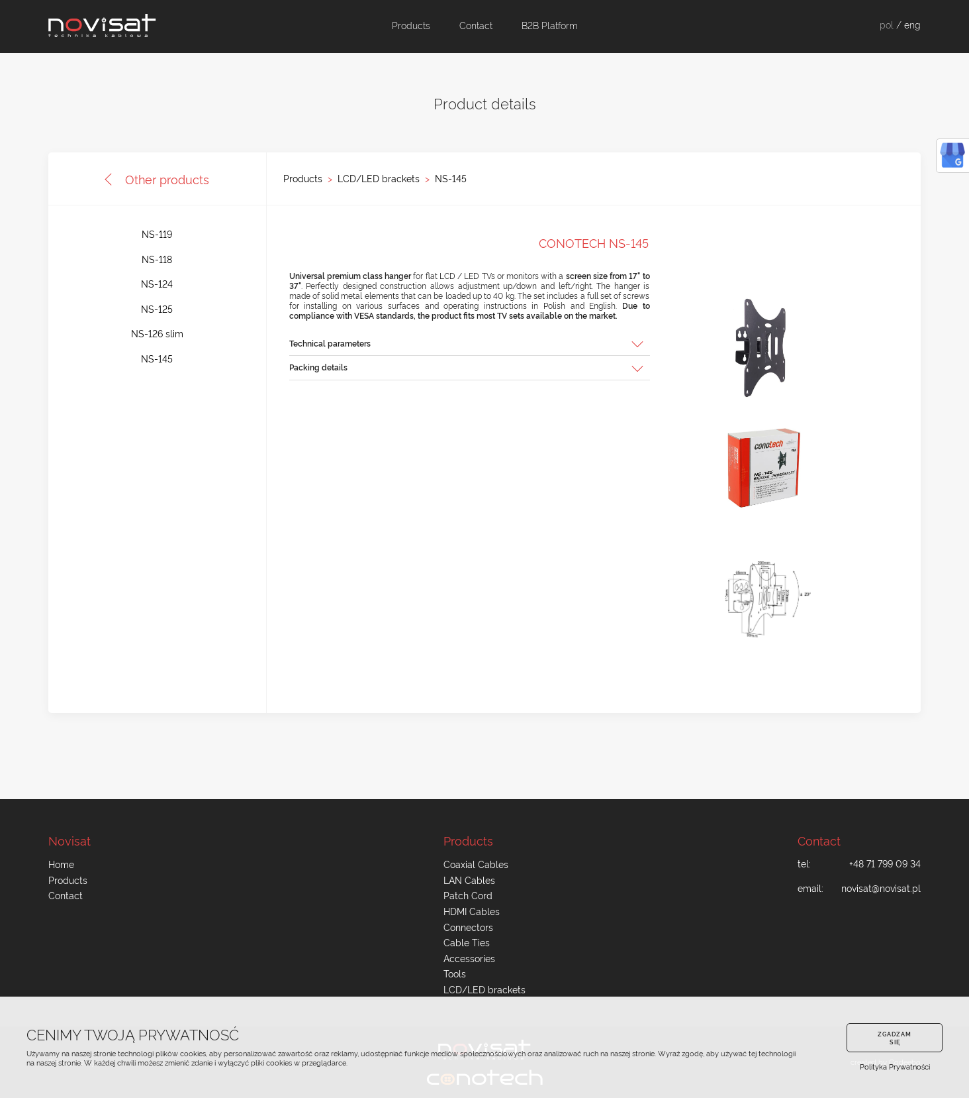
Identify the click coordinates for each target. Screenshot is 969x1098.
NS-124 (157, 284)
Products (411, 25)
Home (61, 864)
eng (912, 24)
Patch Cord (467, 895)
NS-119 (157, 234)
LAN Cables (469, 880)
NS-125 (157, 309)
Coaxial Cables (475, 864)
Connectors (468, 927)
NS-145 (451, 178)
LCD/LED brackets (379, 178)
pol (887, 24)
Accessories (469, 958)
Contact (475, 25)
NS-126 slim (157, 333)
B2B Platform (550, 25)
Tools (454, 973)
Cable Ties (466, 942)
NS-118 (157, 259)
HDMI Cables (471, 911)
